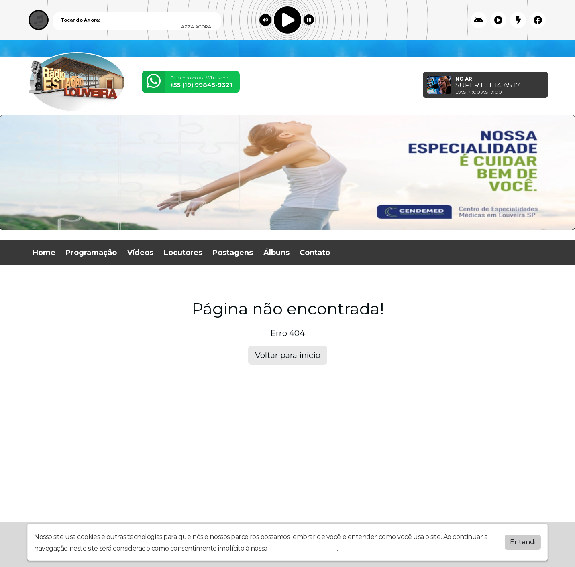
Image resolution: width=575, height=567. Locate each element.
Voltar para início (287, 355)
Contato (315, 252)
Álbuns (276, 252)
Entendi (523, 542)
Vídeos (140, 252)
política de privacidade (303, 548)
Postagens (232, 252)
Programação (91, 252)
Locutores (183, 252)
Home (44, 252)
